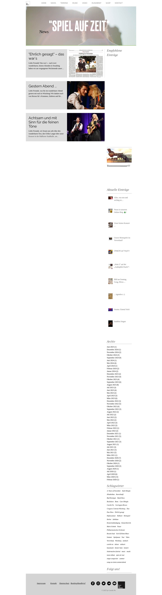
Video (127, 537)
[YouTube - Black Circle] (114, 583)
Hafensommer (111, 516)
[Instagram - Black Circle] (98, 583)
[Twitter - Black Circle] (104, 583)
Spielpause (116, 537)
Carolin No (110, 505)
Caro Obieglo (124, 501)
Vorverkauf (110, 541)
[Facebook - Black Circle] (93, 583)
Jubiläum (115, 519)
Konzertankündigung (113, 523)
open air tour (120, 555)
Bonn (116, 501)
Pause (119, 526)
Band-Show (121, 498)
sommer (121, 558)
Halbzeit (119, 516)
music (123, 551)
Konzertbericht (126, 523)
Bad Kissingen (111, 498)
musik (128, 551)
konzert (126, 548)
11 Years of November (114, 491)
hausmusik (110, 548)
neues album (111, 555)
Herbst (109, 519)
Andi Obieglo (126, 491)
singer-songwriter (112, 558)
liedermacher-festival (113, 551)
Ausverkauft (119, 494)
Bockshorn (110, 501)
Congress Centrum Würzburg (116, 509)
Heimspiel (127, 516)
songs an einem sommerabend (116, 562)
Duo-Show (110, 512)
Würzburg (118, 541)
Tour (123, 537)
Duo (128, 509)
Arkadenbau (111, 494)
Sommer (109, 537)
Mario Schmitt (111, 526)
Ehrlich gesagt (119, 512)
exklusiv (122, 544)
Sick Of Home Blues (122, 534)
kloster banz (119, 548)
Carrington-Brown (121, 505)
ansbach (125, 541)
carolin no (110, 544)
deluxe (117, 544)
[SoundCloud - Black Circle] (109, 583)
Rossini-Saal (111, 534)
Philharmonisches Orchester (116, 530)
